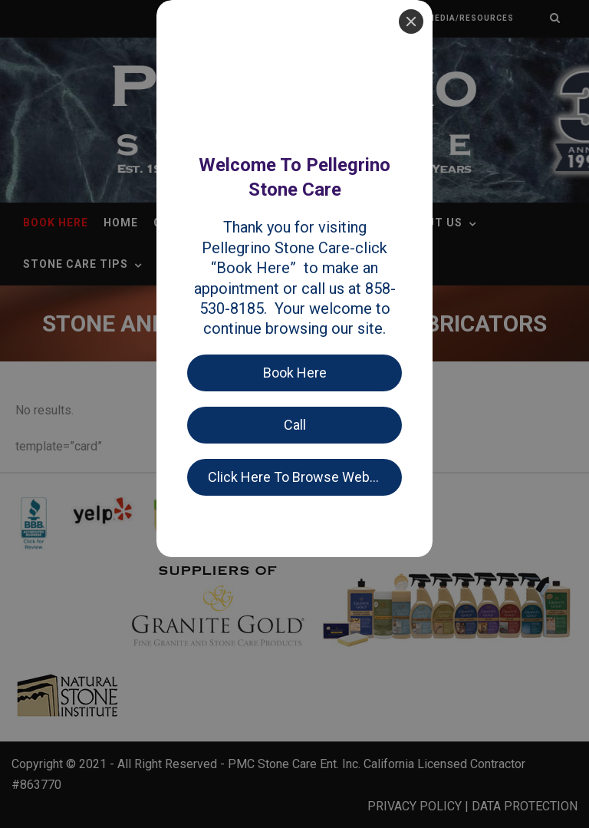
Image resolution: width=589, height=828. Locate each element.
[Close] (411, 21)
